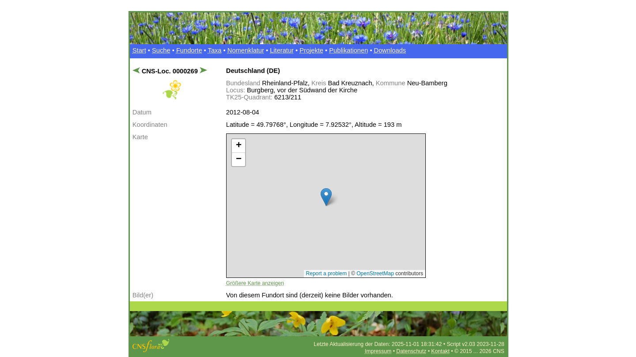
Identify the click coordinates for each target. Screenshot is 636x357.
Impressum (378, 351)
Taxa (215, 50)
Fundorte (189, 50)
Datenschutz (411, 351)
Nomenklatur (245, 50)
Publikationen (348, 50)
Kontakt (440, 351)
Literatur (282, 50)
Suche (161, 50)
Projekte (311, 50)
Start (139, 50)
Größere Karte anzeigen (255, 283)
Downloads (390, 50)
